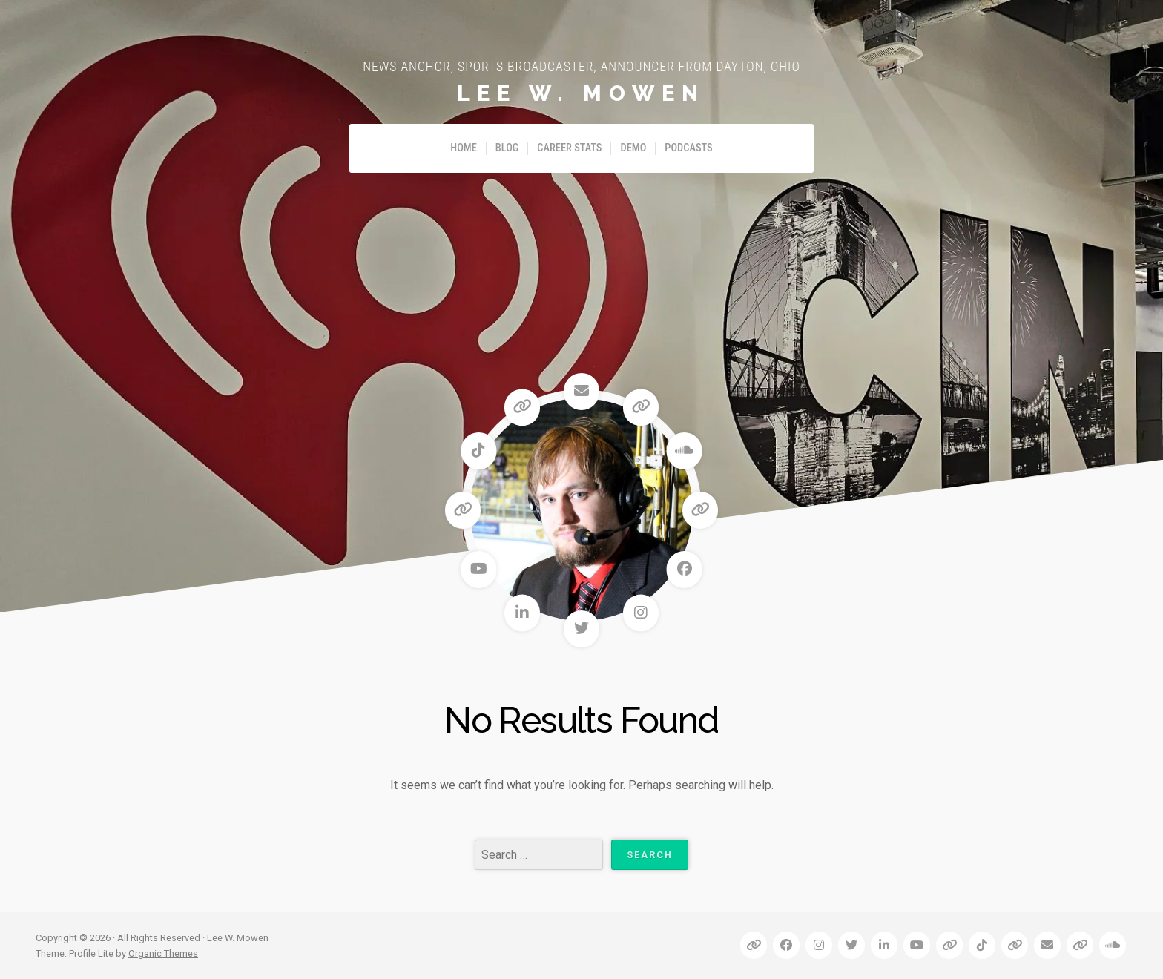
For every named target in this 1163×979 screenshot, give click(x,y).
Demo (633, 148)
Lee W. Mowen (581, 93)
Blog (507, 148)
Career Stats (569, 148)
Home (463, 148)
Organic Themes (163, 953)
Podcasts (688, 148)
